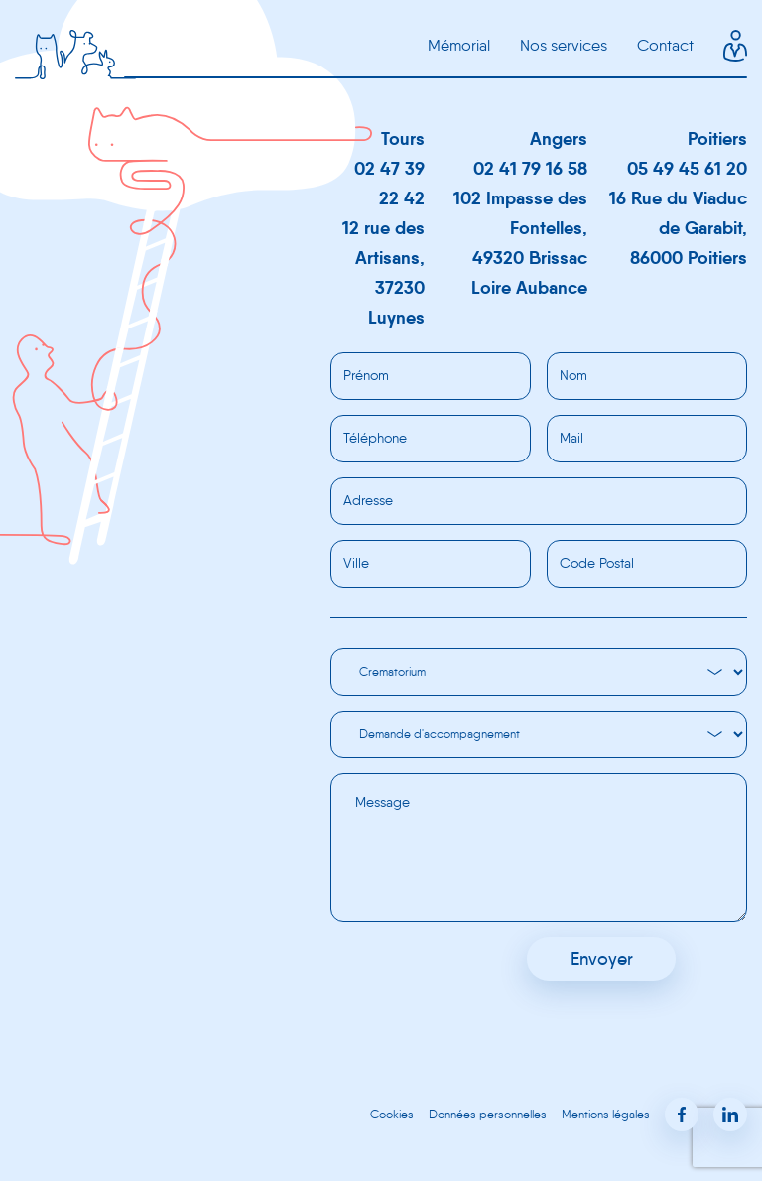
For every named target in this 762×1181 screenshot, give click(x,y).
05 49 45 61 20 (687, 168)
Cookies (392, 1114)
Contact (665, 45)
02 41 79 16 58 (530, 168)
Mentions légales (606, 1114)
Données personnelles (488, 1114)
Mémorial (459, 45)
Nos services (563, 45)
